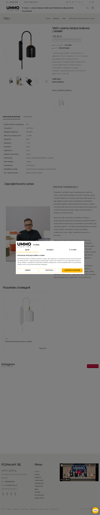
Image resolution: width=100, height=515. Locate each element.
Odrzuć (28, 270)
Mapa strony (39, 498)
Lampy (37, 474)
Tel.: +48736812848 (12, 2)
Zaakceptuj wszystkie (72, 270)
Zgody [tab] (27, 250)
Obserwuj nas (93, 366)
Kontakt (37, 492)
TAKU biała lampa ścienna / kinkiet (18, 341)
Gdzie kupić (39, 480)
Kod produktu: (59, 45)
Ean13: (56, 48)
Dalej (46, 81)
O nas (37, 471)
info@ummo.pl (12, 485)
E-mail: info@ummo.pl (31, 2)
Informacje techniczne (11, 117)
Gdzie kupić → (57, 79)
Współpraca (39, 483)
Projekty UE (39, 486)
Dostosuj (50, 270)
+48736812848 (9, 482)
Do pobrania (39, 495)
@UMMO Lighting (7, 366)
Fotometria (28, 117)
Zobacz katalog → (58, 82)
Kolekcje (38, 477)
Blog (36, 489)
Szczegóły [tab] (50, 250)
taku (6, 339)
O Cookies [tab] (72, 250)
